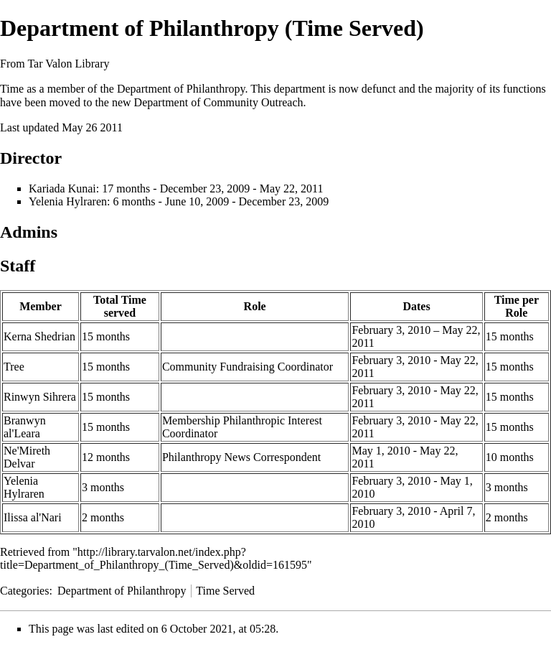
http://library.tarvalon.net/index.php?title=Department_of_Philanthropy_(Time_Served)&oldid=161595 (153, 558)
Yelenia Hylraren (68, 201)
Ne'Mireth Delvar (27, 457)
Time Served (225, 591)
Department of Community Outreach (218, 102)
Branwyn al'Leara (25, 426)
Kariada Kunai (62, 188)
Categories (24, 591)
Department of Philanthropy (181, 89)
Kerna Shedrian (39, 336)
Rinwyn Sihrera (40, 397)
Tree (14, 366)
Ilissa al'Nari (33, 517)
